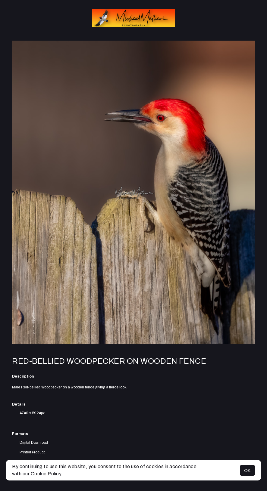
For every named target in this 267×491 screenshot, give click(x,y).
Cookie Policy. (47, 473)
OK (247, 470)
